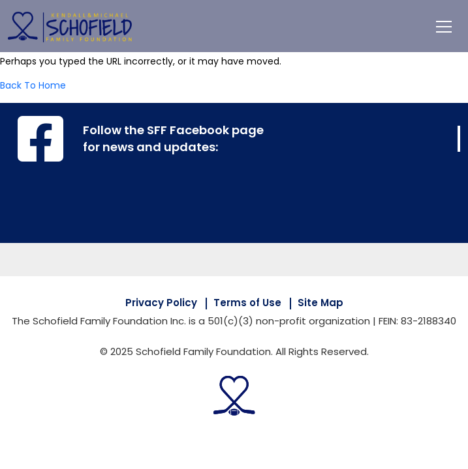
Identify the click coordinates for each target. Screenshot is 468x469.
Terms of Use (247, 302)
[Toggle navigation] (444, 26)
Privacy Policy (161, 302)
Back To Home (33, 85)
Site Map (320, 302)
